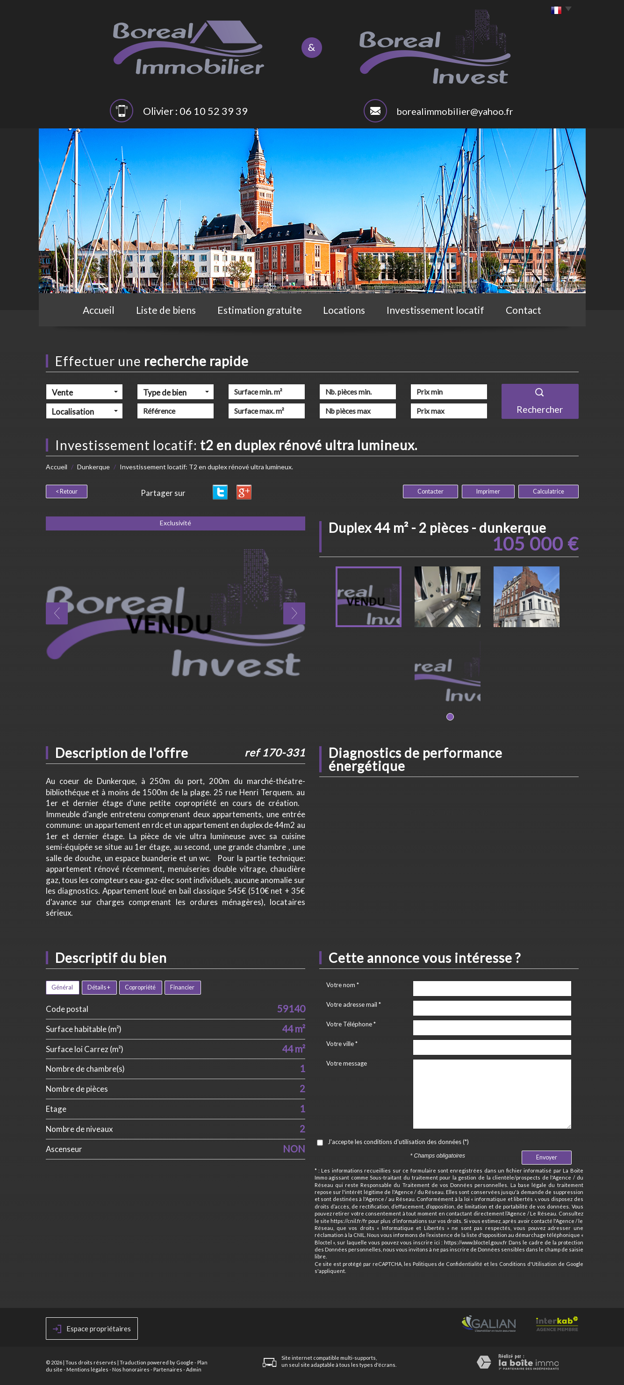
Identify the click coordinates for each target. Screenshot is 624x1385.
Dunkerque (93, 467)
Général (62, 987)
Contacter (430, 491)
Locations (344, 310)
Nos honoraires (131, 1369)
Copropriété (140, 987)
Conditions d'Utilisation (528, 1264)
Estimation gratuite (259, 310)
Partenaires (167, 1369)
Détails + (98, 987)
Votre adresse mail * (353, 1004)
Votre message (346, 1063)
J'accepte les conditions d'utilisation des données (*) (398, 1141)
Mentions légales (87, 1369)
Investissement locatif (435, 310)
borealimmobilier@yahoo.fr (454, 111)
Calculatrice (548, 491)
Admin (193, 1369)
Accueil (99, 310)
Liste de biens (166, 310)
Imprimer (488, 491)
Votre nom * (342, 985)
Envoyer (546, 1157)
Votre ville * (342, 1043)
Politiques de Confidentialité (448, 1264)
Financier (182, 987)
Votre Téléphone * (351, 1024)
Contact (523, 310)
